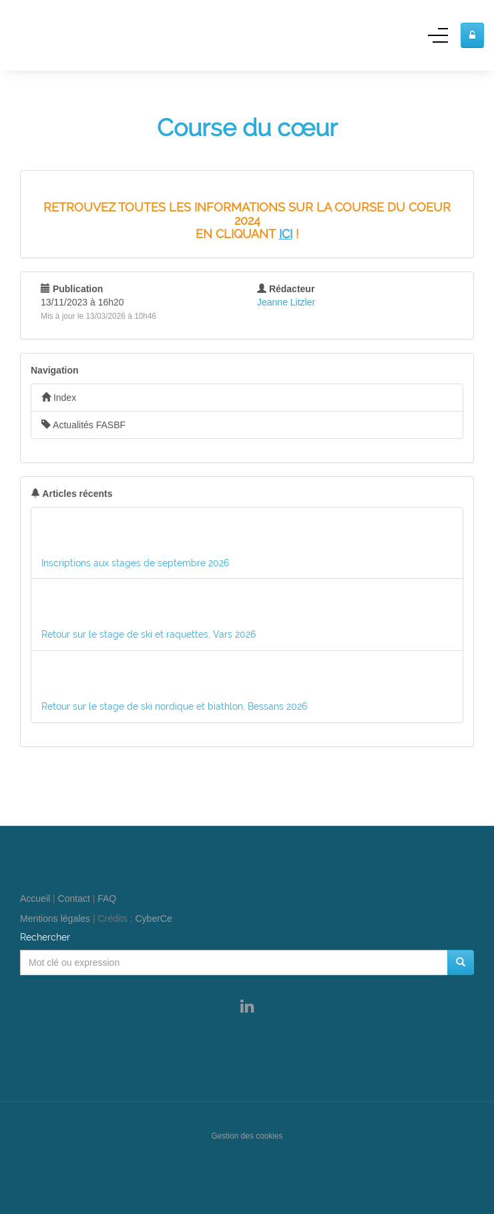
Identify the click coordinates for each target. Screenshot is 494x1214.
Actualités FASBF (83, 425)
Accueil (35, 898)
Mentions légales (55, 918)
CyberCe (154, 918)
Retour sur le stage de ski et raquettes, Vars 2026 (148, 634)
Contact (74, 898)
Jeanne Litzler (286, 302)
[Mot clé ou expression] (234, 962)
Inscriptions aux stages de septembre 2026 (135, 563)
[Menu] (438, 39)
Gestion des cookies (246, 1136)
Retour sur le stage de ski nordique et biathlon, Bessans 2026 (174, 706)
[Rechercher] (460, 962)
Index (58, 397)
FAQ (106, 898)
